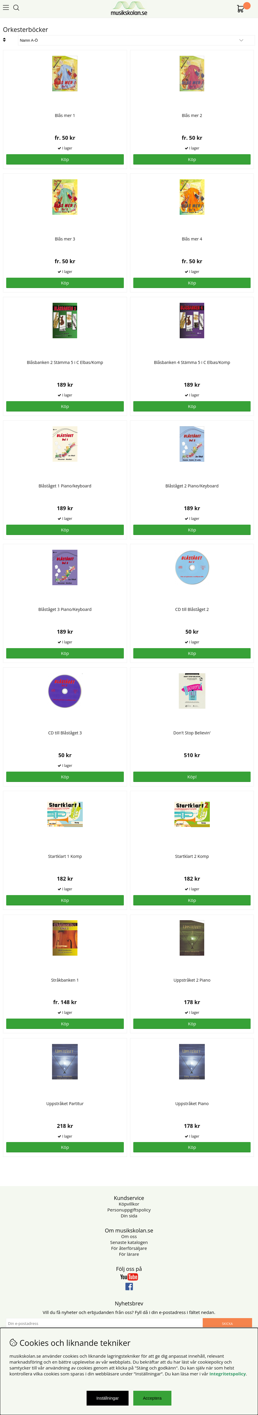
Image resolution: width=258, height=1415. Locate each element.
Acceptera (152, 1398)
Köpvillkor (129, 1204)
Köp (65, 159)
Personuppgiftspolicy (128, 1210)
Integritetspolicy (227, 1374)
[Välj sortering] (136, 40)
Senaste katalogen (129, 1242)
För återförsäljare (129, 1248)
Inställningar (107, 1398)
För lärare (129, 1254)
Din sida (129, 1216)
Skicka (227, 1323)
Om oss (129, 1236)
